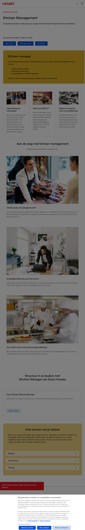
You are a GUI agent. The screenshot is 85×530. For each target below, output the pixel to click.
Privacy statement (45, 522)
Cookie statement (33, 522)
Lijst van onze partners (24, 525)
